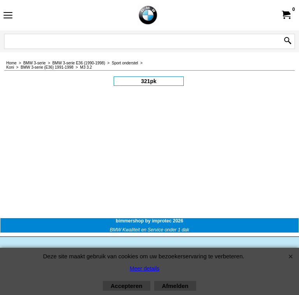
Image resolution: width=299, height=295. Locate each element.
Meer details (144, 268)
